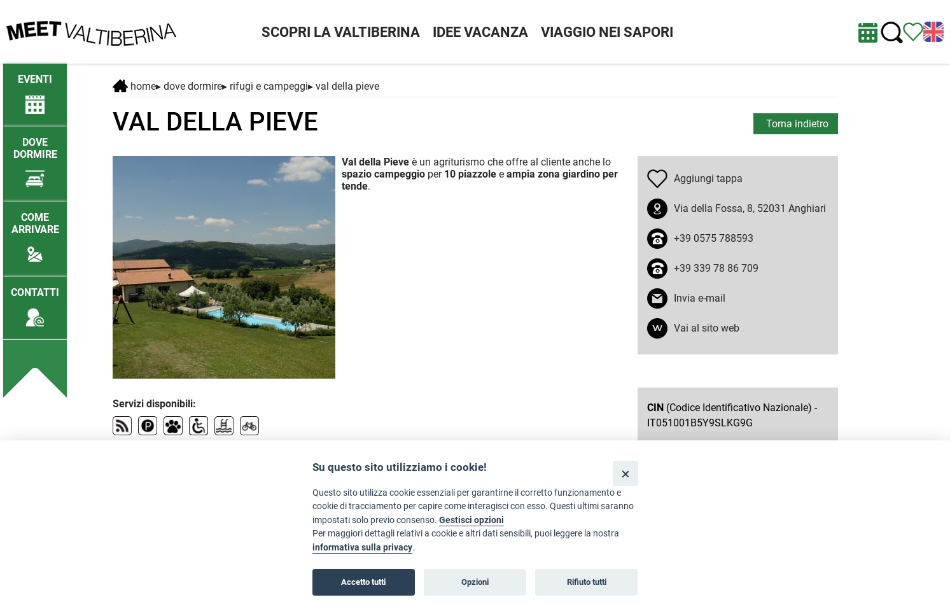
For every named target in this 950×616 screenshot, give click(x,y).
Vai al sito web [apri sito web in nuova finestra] (706, 328)
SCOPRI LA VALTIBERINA (341, 32)
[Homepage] (91, 31)
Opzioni (475, 582)
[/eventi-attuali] (35, 88)
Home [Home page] (134, 86)
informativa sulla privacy (362, 547)
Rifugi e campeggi (269, 86)
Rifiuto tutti (586, 582)
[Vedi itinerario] (913, 31)
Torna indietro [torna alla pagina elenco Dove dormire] (797, 124)
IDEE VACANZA (480, 32)
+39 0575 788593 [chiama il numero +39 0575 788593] (713, 238)
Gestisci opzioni (471, 520)
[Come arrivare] (35, 232)
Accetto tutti (363, 582)
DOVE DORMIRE (193, 86)
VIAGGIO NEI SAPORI (607, 32)
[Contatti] (35, 301)
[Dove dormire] (35, 157)
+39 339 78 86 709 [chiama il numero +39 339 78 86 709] (716, 268)
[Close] (625, 473)
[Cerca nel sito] (892, 33)
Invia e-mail (699, 298)
